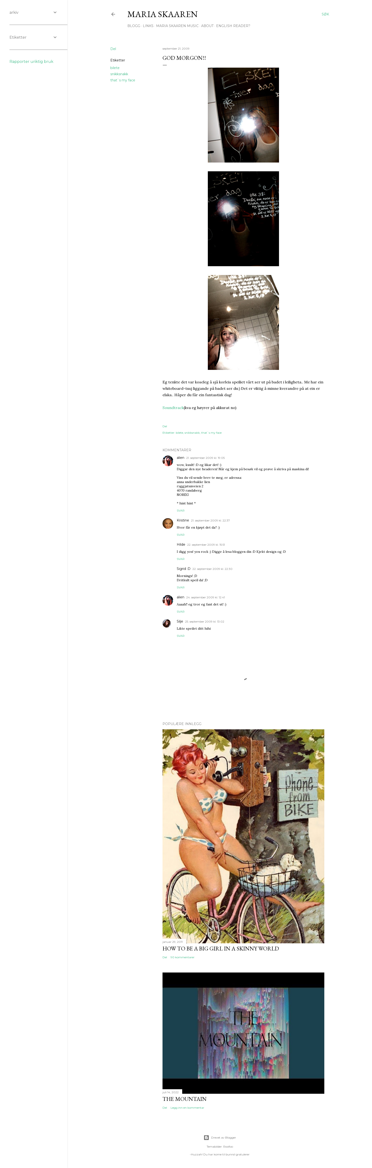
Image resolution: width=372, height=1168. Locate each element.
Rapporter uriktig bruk (31, 61)
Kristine (183, 520)
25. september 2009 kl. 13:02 (204, 621)
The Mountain (185, 1099)
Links (148, 26)
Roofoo (228, 1146)
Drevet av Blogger (220, 1137)
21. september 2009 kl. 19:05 (205, 458)
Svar (181, 510)
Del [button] (113, 49)
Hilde (181, 544)
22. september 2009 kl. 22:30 (212, 569)
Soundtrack (173, 407)
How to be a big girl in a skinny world (221, 948)
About (207, 26)
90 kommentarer (183, 957)
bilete (115, 68)
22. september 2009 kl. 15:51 (206, 544)
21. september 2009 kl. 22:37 (210, 520)
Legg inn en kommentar (187, 1107)
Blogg (133, 26)
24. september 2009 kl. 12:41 (205, 597)
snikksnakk (119, 74)
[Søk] (325, 14)
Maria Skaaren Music (177, 26)
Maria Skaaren (162, 14)
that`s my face (122, 80)
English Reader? (233, 26)
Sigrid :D (184, 569)
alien (180, 458)
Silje (180, 621)
